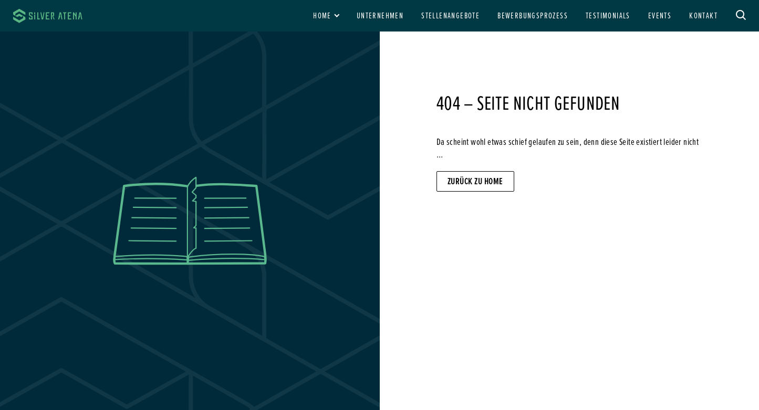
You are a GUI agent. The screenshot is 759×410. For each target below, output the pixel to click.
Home (322, 15)
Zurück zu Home (475, 180)
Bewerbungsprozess (532, 15)
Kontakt (703, 15)
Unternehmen (380, 15)
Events (659, 15)
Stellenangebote (450, 15)
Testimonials (608, 15)
